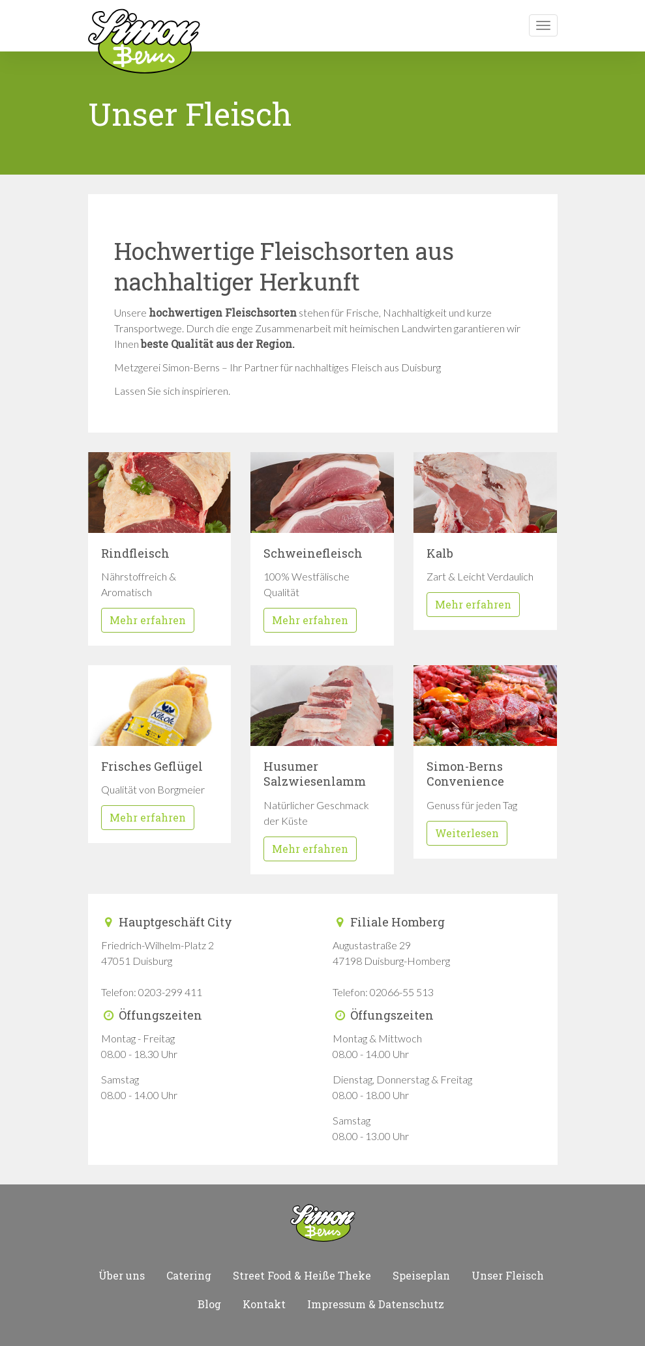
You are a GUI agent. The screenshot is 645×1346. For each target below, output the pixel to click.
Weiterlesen (467, 833)
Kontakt (264, 1304)
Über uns (121, 1275)
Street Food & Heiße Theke (302, 1275)
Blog (209, 1304)
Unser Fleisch (508, 1275)
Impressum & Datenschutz (375, 1304)
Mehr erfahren (148, 620)
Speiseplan (421, 1275)
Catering (188, 1275)
